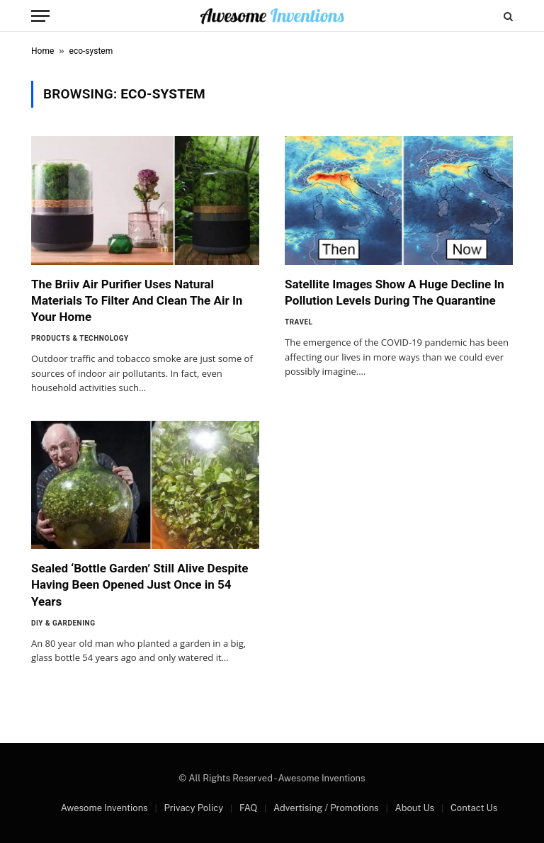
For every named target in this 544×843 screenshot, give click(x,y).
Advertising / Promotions (326, 808)
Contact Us (473, 808)
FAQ (248, 808)
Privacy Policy (193, 808)
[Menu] (40, 16)
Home (42, 51)
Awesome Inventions (104, 808)
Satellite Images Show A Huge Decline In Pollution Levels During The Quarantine (394, 292)
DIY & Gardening (63, 623)
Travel (299, 322)
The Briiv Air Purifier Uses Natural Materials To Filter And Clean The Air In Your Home (136, 300)
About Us (414, 808)
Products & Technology (80, 338)
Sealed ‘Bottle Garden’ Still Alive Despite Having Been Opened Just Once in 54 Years (140, 584)
